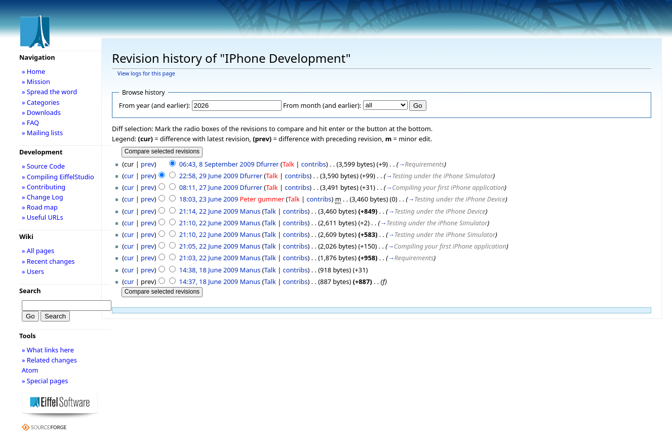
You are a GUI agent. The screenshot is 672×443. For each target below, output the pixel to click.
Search (30, 290)
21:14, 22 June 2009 (209, 211)
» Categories (41, 102)
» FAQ (30, 122)
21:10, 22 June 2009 (209, 222)
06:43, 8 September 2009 (217, 164)
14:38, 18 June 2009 (209, 269)
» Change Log (42, 197)
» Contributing (43, 186)
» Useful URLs (42, 217)
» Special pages (45, 380)
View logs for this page (146, 73)
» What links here (48, 349)
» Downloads (41, 112)
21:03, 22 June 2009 (209, 257)
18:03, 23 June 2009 (209, 199)
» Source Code (43, 166)
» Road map (40, 207)
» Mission (36, 81)
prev (147, 164)
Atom (30, 370)
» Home (33, 71)
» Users (33, 271)
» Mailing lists (42, 132)
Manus (250, 211)
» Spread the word (49, 91)
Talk (288, 164)
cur (129, 175)
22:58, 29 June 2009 (209, 175)
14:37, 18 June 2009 (209, 281)
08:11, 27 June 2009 (209, 187)
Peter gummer (262, 199)
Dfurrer (267, 164)
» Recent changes (48, 261)
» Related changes (49, 360)
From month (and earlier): (322, 105)
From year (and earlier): (154, 105)
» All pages (38, 250)
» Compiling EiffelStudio (58, 176)
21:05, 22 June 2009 (209, 246)
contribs (313, 164)
